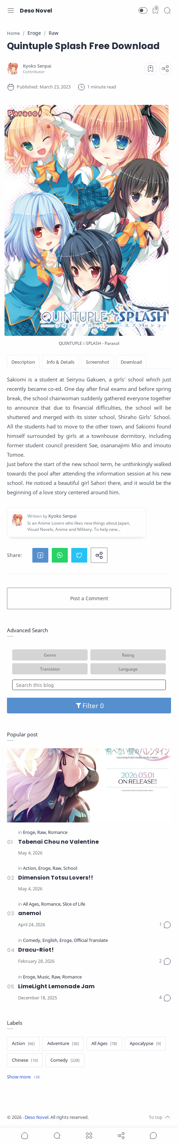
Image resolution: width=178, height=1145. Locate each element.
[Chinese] (25, 1060)
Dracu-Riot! (36, 950)
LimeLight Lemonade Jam (56, 986)
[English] (50, 940)
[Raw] (42, 832)
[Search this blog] (89, 685)
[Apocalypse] (145, 1044)
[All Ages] (31, 904)
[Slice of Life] (74, 904)
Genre (50, 655)
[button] (142, 10)
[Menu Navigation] (11, 10)
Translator (50, 669)
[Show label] (23, 1077)
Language (128, 669)
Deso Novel (36, 11)
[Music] (43, 977)
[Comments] (165, 925)
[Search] (167, 10)
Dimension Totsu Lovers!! (55, 878)
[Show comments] (153, 1135)
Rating (128, 655)
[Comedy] (32, 940)
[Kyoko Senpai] (37, 66)
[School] (70, 868)
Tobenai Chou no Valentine (58, 842)
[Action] (30, 868)
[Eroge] (29, 832)
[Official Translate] (91, 940)
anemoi (29, 913)
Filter (89, 705)
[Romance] (57, 832)
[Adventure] (63, 1044)
